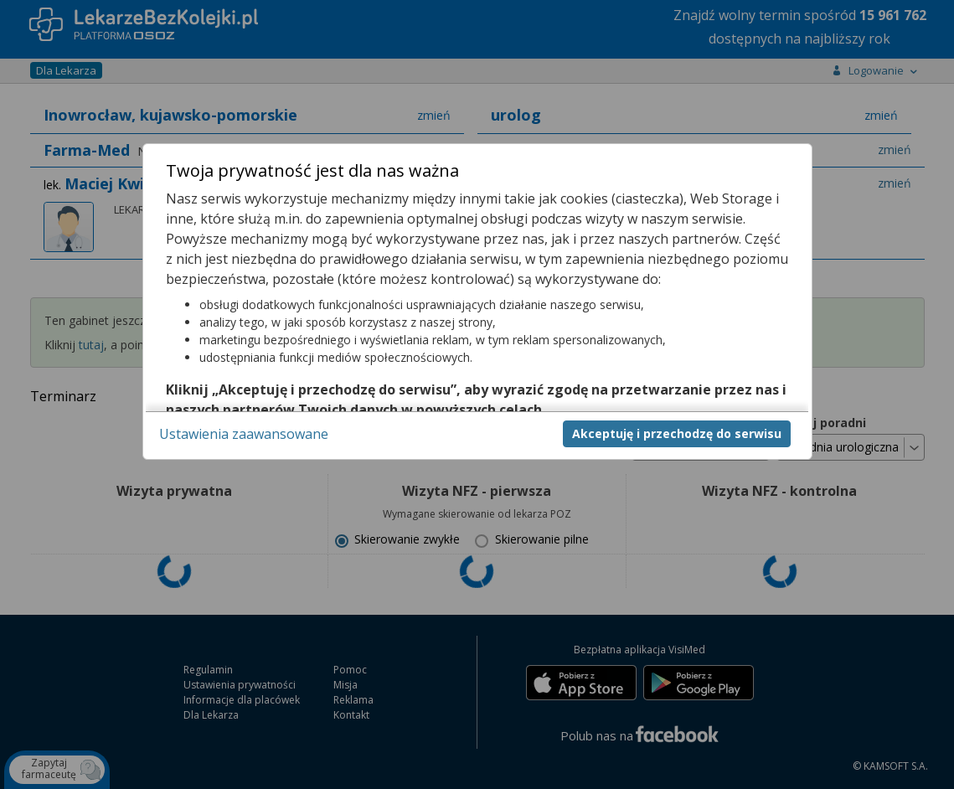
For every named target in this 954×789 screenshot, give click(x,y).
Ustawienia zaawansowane (243, 434)
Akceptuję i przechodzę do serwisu (676, 433)
